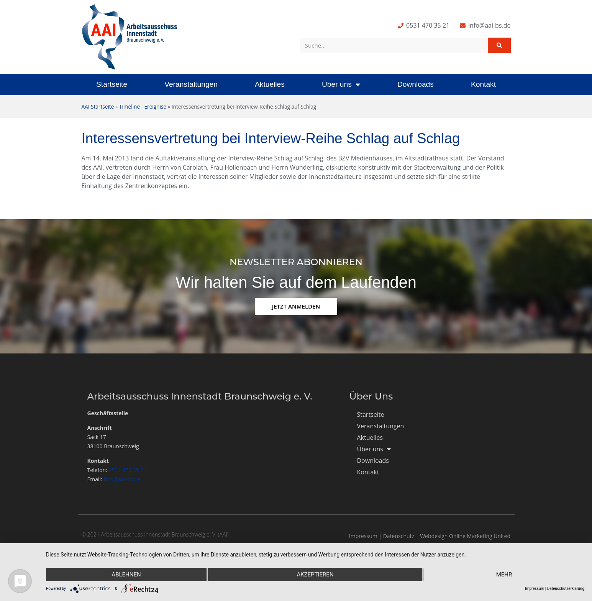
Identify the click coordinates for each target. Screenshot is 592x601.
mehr (504, 574)
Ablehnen (126, 574)
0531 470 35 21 (128, 470)
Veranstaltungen (191, 84)
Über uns (341, 84)
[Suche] (499, 45)
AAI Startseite (98, 106)
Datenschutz (398, 536)
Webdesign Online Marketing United (465, 536)
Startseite (111, 84)
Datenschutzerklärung (565, 588)
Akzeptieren (315, 574)
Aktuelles (270, 84)
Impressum (363, 536)
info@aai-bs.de (122, 479)
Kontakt (483, 84)
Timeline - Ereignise (142, 106)
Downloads (415, 84)
